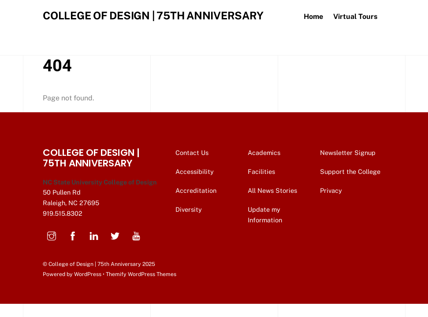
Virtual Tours (355, 16)
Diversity (188, 209)
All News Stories (272, 190)
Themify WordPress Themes (141, 274)
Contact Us (192, 152)
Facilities (261, 171)
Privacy (332, 190)
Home (313, 16)
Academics (264, 152)
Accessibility (194, 171)
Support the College (351, 171)
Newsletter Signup (348, 152)
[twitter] (115, 235)
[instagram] (51, 235)
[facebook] (73, 235)
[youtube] (136, 235)
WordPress (87, 274)
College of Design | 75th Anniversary (94, 264)
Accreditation (195, 190)
